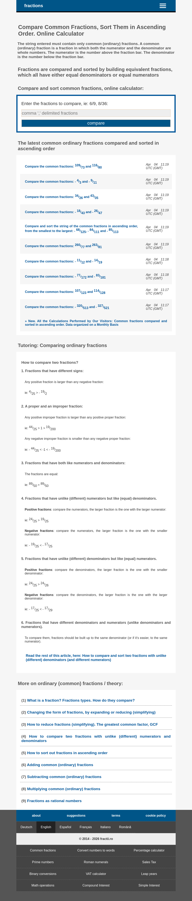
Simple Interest (149, 885)
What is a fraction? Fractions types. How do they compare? (81, 700)
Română (125, 827)
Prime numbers (43, 862)
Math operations (42, 885)
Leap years (149, 874)
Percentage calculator (149, 850)
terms (116, 815)
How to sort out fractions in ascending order (67, 753)
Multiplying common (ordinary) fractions (63, 789)
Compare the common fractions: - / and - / (61, 181)
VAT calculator (96, 874)
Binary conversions (42, 874)
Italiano (105, 827)
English (46, 827)
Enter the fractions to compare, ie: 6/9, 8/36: (64, 103)
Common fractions (43, 850)
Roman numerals (96, 862)
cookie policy (156, 815)
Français (86, 827)
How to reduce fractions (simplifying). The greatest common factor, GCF (92, 724)
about (36, 815)
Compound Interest (96, 885)
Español (65, 827)
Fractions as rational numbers (54, 801)
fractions (33, 5)
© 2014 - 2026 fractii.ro (96, 839)
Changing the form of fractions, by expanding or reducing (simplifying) (91, 712)
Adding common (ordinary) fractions (60, 765)
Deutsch (26, 827)
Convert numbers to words (96, 850)
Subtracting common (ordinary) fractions (64, 777)
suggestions (76, 815)
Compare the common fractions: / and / (63, 166)
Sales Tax (149, 862)
